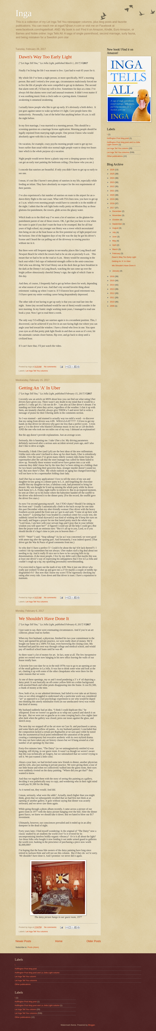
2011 (112, 297)
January (116, 271)
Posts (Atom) (33, 947)
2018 (112, 203)
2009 (112, 306)
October (116, 219)
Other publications (115, 156)
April (114, 245)
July (114, 232)
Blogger (91, 1025)
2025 (112, 174)
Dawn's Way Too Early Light (45, 56)
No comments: (50, 366)
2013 (112, 289)
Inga (24, 13)
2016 (112, 276)
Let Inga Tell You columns (37, 371)
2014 (112, 285)
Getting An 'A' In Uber (39, 387)
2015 (112, 280)
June (114, 236)
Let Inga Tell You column (117, 148)
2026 (112, 169)
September (117, 224)
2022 (112, 186)
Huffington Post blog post (118, 138)
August (115, 228)
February (116, 253)
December (117, 211)
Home (58, 941)
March (115, 249)
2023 (112, 182)
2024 (112, 178)
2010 (112, 302)
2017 (112, 208)
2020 (112, 195)
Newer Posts (23, 941)
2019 (112, 199)
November (117, 215)
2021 (112, 191)
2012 (112, 293)
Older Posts (94, 941)
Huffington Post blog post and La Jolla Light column (37, 972)
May (114, 241)
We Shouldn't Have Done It (44, 618)
